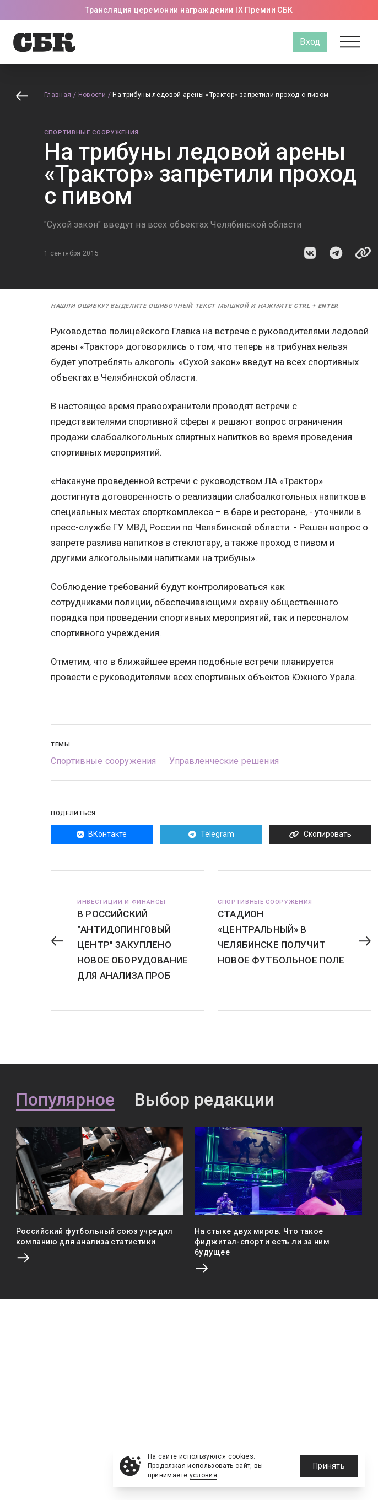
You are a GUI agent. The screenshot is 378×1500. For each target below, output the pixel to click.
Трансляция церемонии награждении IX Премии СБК (189, 10)
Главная (58, 95)
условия (204, 1475)
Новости (92, 95)
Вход (310, 41)
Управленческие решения (224, 761)
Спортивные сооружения (91, 132)
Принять (329, 1465)
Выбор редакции (204, 1100)
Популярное (65, 1100)
